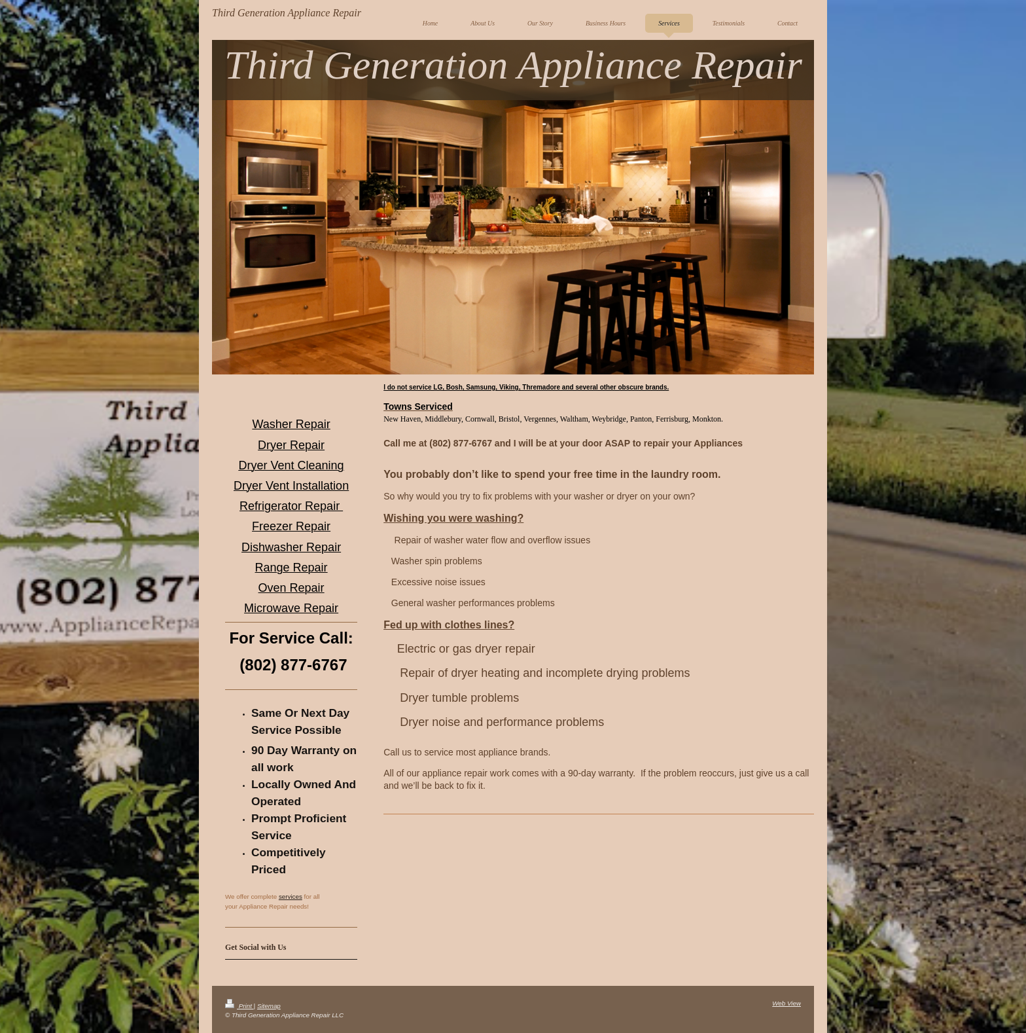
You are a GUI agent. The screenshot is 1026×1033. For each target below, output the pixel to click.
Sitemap (269, 1005)
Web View (786, 1003)
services (290, 896)
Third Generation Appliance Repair (286, 12)
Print (239, 1005)
